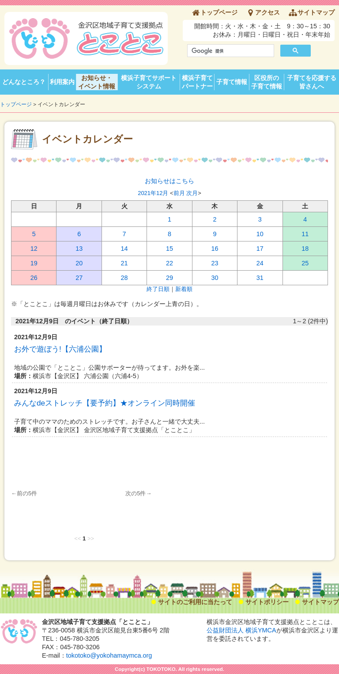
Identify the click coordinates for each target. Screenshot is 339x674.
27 (79, 277)
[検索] (230, 51)
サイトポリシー (267, 601)
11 (305, 233)
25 (305, 263)
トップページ (218, 12)
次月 (192, 193)
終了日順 (158, 289)
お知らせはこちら (169, 180)
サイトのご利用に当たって (195, 601)
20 (79, 263)
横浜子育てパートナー (197, 82)
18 (305, 248)
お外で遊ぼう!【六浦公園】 (60, 349)
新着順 (183, 289)
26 (34, 277)
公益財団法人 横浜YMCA (241, 630)
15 (169, 248)
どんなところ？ (23, 81)
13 (79, 248)
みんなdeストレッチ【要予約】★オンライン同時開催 (104, 402)
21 (124, 263)
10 (260, 233)
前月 (179, 193)
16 (214, 248)
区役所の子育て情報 (266, 82)
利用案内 (62, 81)
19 (34, 263)
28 (124, 277)
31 (260, 277)
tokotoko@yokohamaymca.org (109, 655)
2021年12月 (153, 193)
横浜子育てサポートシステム (149, 82)
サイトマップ (316, 12)
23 (214, 263)
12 (34, 248)
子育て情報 (231, 81)
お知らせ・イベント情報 (96, 82)
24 (260, 263)
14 (124, 248)
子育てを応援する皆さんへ (311, 82)
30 (214, 277)
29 (169, 277)
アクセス (267, 12)
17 (260, 248)
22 (169, 263)
